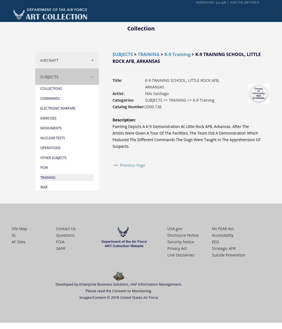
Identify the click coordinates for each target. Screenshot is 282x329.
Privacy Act (177, 248)
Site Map (19, 228)
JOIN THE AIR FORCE (244, 2)
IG (13, 235)
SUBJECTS (49, 76)
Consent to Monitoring (131, 290)
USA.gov (174, 228)
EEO (215, 241)
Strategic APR (223, 248)
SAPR (61, 248)
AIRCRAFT (49, 60)
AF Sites (18, 241)
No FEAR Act (223, 228)
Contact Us (66, 228)
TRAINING (148, 54)
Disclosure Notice (183, 235)
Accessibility (222, 235)
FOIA (60, 241)
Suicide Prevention (228, 255)
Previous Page (132, 165)
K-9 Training (177, 54)
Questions (65, 235)
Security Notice (180, 241)
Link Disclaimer (181, 255)
